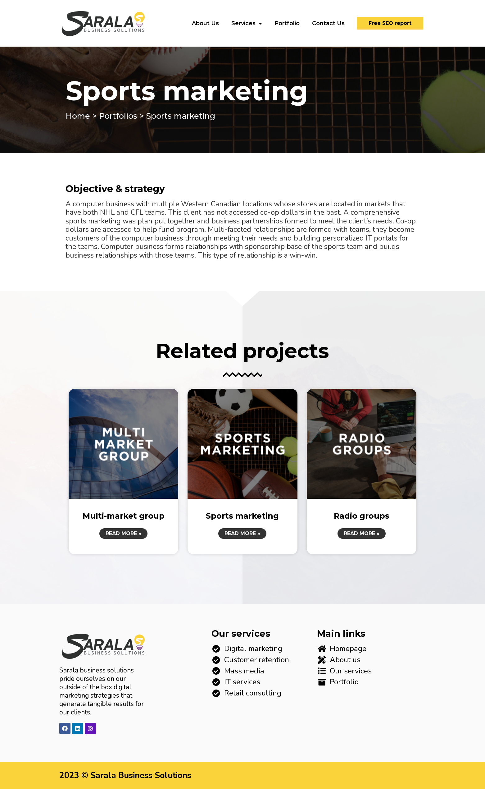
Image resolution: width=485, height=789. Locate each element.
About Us (205, 23)
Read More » (123, 533)
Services (246, 23)
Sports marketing (242, 516)
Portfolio (287, 23)
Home (78, 116)
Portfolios (118, 116)
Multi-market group (124, 516)
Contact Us (328, 23)
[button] (390, 23)
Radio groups (361, 516)
